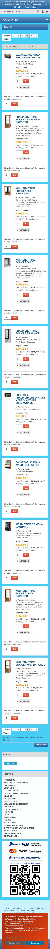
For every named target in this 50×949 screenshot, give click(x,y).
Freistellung (11, 801)
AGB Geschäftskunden (16, 783)
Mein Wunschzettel (14, 825)
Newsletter (10, 831)
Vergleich (24, 87)
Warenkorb (10, 817)
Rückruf (8, 807)
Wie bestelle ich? (13, 833)
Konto (7, 820)
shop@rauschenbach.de (30, 7)
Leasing (8, 796)
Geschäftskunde (12, 12)
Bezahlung (10, 799)
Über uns (9, 788)
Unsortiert (12, 47)
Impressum (9, 780)
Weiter (6, 39)
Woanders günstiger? (16, 804)
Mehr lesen (41, 745)
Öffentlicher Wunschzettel (19, 828)
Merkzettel (10, 823)
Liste (31, 47)
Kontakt (8, 812)
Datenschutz (11, 791)
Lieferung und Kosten (16, 793)
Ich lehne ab (14, 943)
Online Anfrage (12, 809)
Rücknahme (10, 785)
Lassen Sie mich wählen (15, 938)
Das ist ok (35, 943)
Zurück (7, 36)
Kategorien (25, 19)
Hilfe (6, 815)
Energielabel (11, 836)
